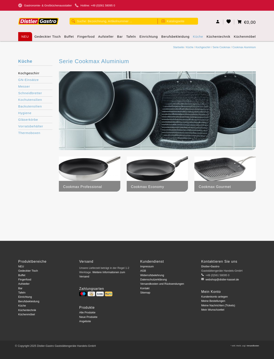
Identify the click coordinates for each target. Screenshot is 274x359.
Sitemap (145, 292)
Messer (24, 86)
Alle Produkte (87, 312)
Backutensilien (30, 106)
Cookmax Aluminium (244, 47)
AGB (143, 270)
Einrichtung (148, 38)
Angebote (85, 321)
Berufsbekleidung (175, 38)
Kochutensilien (30, 99)
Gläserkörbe (28, 119)
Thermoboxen (29, 133)
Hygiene (24, 113)
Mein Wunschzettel (212, 309)
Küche (198, 38)
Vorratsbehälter (30, 126)
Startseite (178, 47)
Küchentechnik (218, 38)
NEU (25, 36)
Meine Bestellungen (213, 300)
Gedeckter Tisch (47, 38)
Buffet (69, 38)
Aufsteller (106, 38)
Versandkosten (252, 346)
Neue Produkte (88, 317)
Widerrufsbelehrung (152, 275)
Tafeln (131, 38)
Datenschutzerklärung (153, 279)
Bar (120, 38)
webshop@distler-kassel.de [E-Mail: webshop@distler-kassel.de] (222, 279)
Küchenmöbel (245, 38)
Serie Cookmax (221, 47)
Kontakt (144, 288)
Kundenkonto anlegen (214, 296)
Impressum (147, 266)
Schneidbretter (30, 93)
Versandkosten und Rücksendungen (162, 283)
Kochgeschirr (203, 47)
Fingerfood (86, 38)
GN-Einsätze (28, 80)
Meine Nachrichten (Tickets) (218, 305)
